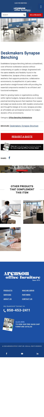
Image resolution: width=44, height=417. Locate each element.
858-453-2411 (18, 310)
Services (7, 295)
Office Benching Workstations (20, 118)
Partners (26, 295)
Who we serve (28, 290)
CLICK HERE (20, 322)
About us (8, 299)
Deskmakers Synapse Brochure (24, 126)
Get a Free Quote (35, 15)
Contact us (27, 299)
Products (8, 290)
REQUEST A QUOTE (22, 136)
